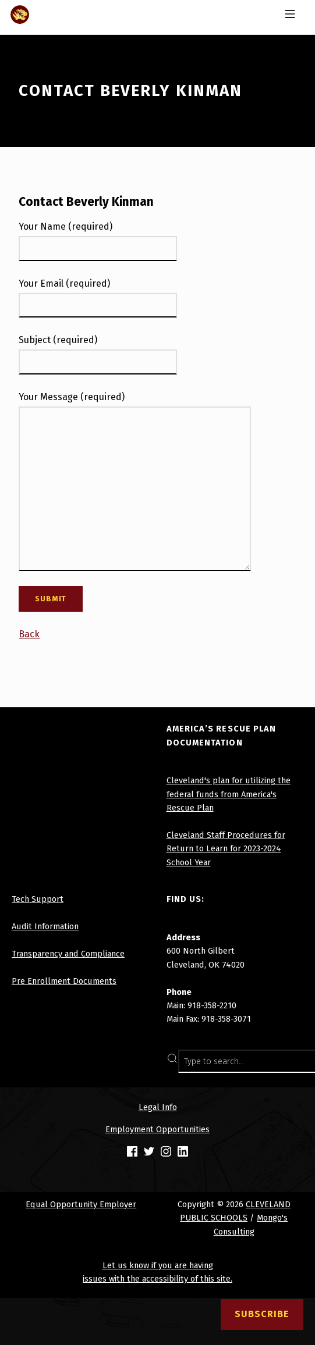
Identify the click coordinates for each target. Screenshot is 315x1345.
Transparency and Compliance (68, 953)
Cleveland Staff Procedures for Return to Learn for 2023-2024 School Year (226, 849)
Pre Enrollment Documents (64, 981)
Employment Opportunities (157, 1129)
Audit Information (45, 926)
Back (29, 634)
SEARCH (291, 1061)
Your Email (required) (64, 283)
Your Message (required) (72, 396)
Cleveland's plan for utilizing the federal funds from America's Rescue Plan (229, 794)
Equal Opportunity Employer (81, 1204)
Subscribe (262, 1313)
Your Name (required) (65, 226)
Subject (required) (58, 339)
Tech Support (37, 899)
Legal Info (158, 1107)
